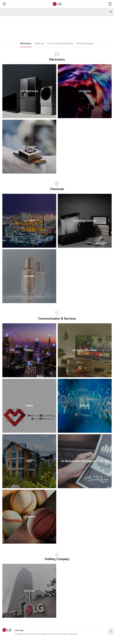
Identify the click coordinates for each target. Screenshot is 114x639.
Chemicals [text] (57, 186)
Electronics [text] (57, 56)
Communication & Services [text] (57, 315)
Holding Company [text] (57, 556)
